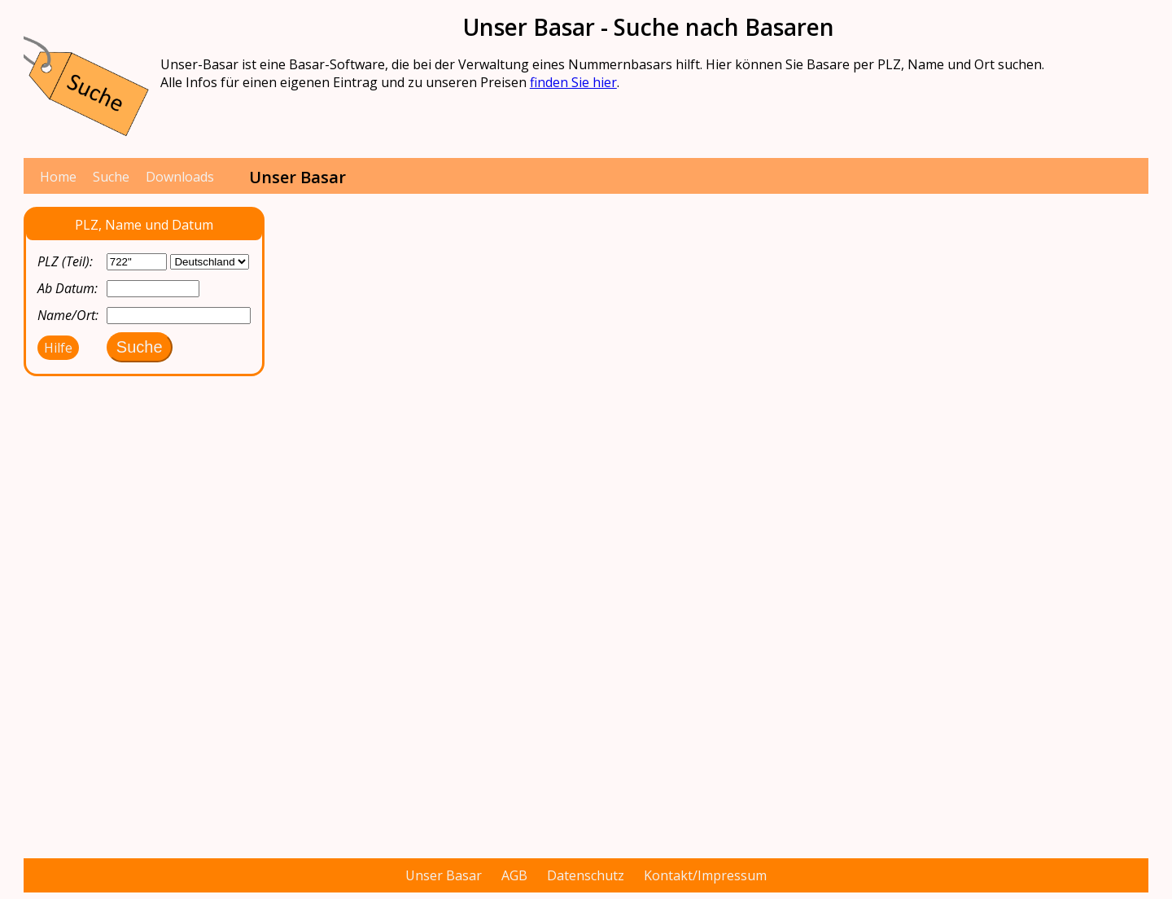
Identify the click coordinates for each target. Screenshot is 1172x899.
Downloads (180, 177)
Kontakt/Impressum (705, 875)
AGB (514, 875)
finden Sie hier (573, 82)
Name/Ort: (67, 315)
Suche (111, 177)
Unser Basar (443, 875)
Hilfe (58, 348)
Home (58, 177)
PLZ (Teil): (65, 261)
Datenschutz (585, 875)
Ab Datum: (67, 288)
